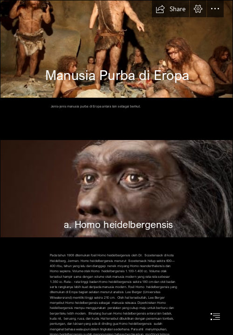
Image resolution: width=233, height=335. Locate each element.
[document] (116, 167)
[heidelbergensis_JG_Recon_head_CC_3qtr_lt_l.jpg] (116, 189)
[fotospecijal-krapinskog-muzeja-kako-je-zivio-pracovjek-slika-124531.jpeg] (116, 49)
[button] (170, 8)
